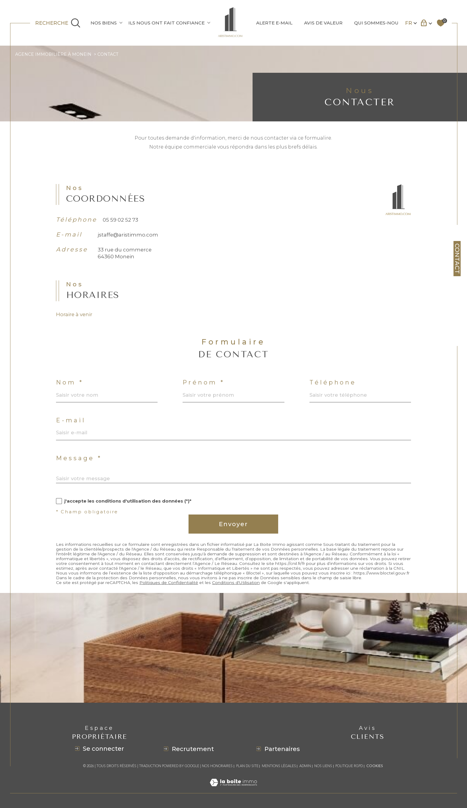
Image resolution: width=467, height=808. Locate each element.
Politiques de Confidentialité (168, 590)
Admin (305, 766)
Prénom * (204, 390)
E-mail (71, 428)
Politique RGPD (349, 766)
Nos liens (323, 766)
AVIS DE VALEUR (323, 23)
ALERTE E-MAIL (274, 23)
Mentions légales (279, 766)
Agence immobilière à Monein (53, 54)
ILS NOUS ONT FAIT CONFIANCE (166, 23)
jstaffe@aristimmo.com (128, 242)
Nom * (69, 390)
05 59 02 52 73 (120, 228)
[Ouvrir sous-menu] (121, 22)
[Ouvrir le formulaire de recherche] (58, 23)
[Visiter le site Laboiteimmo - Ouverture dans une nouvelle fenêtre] (233, 789)
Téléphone (333, 390)
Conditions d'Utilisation (236, 590)
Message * (79, 466)
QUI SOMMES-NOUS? (379, 23)
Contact (457, 258)
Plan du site (247, 766)
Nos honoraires (217, 766)
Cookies (374, 766)
